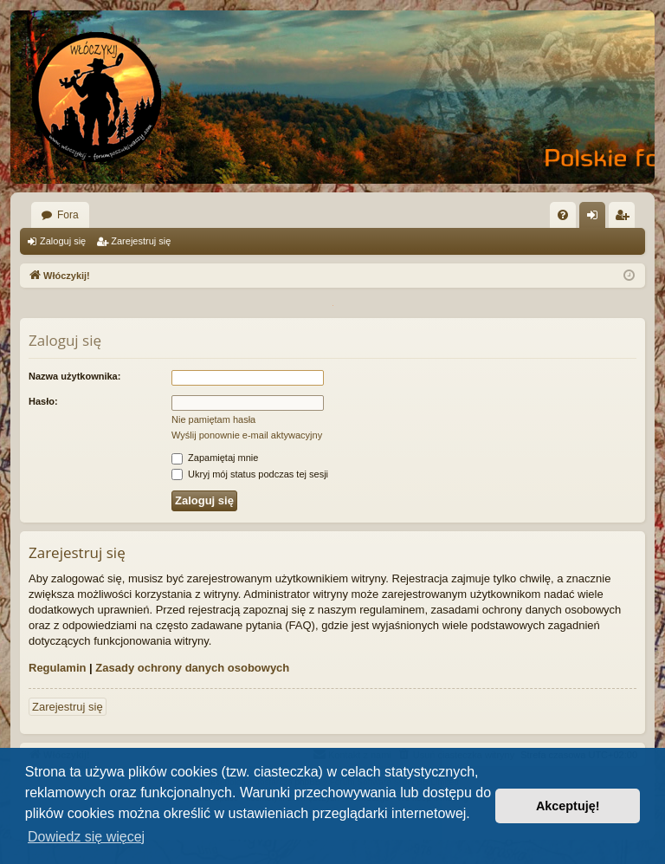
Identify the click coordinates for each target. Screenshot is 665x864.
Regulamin (57, 667)
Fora (68, 215)
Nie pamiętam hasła (213, 419)
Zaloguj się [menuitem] (596, 218)
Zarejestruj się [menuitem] (625, 218)
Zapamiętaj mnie (214, 457)
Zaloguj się (63, 241)
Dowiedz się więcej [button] (86, 836)
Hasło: (43, 401)
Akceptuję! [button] (568, 806)
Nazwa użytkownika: (74, 376)
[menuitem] (563, 215)
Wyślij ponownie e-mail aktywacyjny (246, 435)
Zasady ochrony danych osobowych (192, 667)
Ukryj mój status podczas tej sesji (249, 474)
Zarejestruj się (141, 241)
